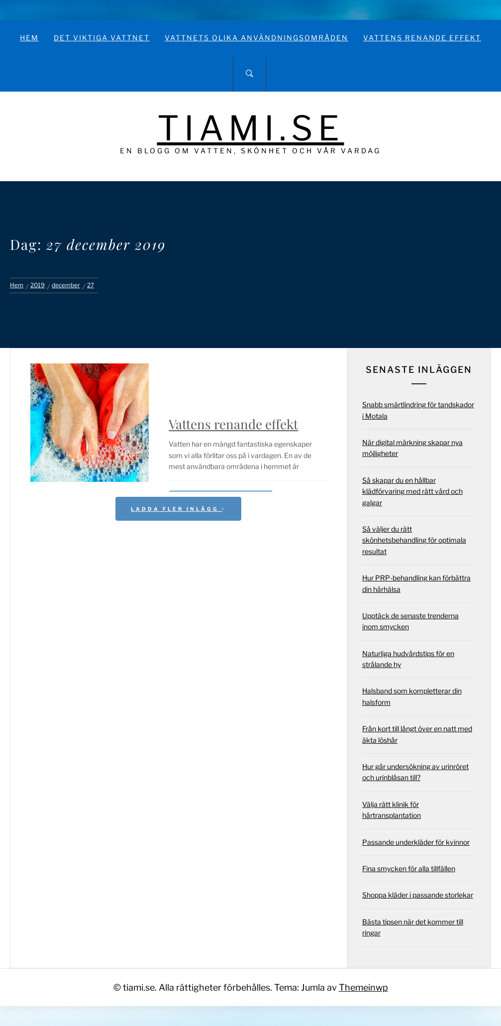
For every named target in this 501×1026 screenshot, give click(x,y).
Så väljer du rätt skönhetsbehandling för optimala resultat (414, 540)
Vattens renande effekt (422, 37)
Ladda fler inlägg (178, 509)
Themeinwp (363, 987)
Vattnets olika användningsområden (256, 37)
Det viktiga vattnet (102, 37)
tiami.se (250, 128)
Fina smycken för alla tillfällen (408, 868)
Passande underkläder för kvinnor (416, 842)
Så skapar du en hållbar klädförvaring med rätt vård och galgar (412, 491)
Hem (29, 37)
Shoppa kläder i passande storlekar (417, 895)
